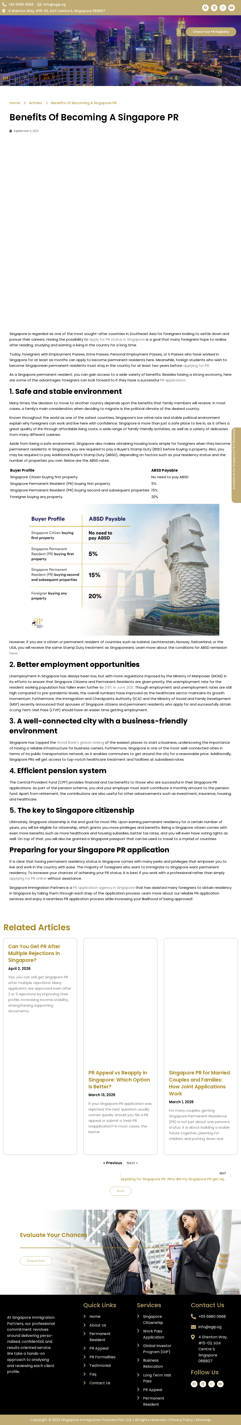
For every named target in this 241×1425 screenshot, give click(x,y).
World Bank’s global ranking (80, 742)
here (13, 653)
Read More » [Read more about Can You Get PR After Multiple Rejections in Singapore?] (17, 1019)
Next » (132, 1162)
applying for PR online (28, 878)
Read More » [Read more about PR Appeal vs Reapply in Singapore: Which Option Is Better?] (97, 1140)
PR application (172, 380)
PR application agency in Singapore (104, 887)
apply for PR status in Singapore (117, 339)
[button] (179, 32)
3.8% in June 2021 (118, 687)
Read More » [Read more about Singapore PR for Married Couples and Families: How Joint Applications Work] (177, 1147)
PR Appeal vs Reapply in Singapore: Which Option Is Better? (119, 1079)
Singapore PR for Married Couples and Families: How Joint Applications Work (199, 1083)
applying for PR (196, 365)
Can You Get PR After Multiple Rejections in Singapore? (34, 953)
